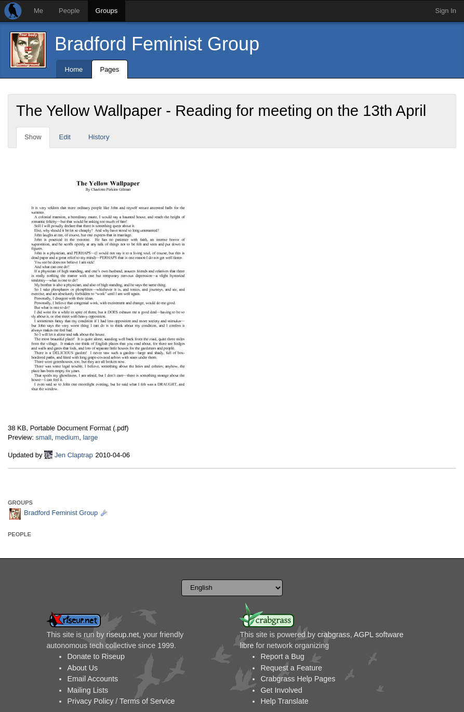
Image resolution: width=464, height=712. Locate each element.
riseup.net (123, 634)
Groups (107, 11)
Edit (65, 137)
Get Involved (281, 690)
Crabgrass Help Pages (297, 679)
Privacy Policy (90, 701)
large (90, 437)
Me (38, 11)
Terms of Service (147, 701)
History (98, 137)
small (43, 437)
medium (67, 437)
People (69, 11)
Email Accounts (92, 679)
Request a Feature (291, 668)
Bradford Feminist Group (157, 44)
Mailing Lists (87, 690)
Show (33, 137)
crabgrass (333, 634)
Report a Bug (282, 656)
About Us (82, 668)
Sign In (445, 11)
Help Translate (284, 701)
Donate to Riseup (95, 656)
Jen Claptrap (74, 455)
